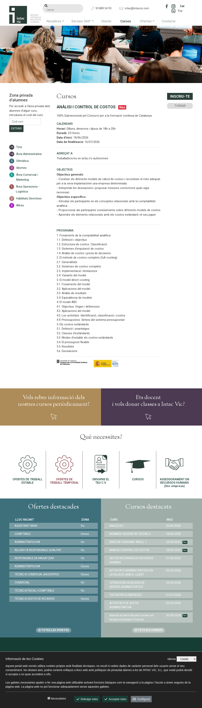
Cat (182, 6)
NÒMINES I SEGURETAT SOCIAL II (130, 533)
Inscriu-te (180, 96)
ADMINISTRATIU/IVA (28, 542)
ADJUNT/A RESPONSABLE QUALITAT (38, 550)
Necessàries (58, 698)
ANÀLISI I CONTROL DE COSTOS (130, 550)
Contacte (169, 21)
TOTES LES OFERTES (53, 630)
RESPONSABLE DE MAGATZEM (34, 558)
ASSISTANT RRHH (26, 525)
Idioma (171, 659)
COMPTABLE (23, 533)
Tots (19, 147)
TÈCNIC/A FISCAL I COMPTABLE (35, 590)
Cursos (125, 21)
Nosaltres (54, 21)
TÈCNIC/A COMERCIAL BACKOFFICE (37, 574)
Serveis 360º (81, 21)
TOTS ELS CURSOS (149, 630)
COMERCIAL (22, 582)
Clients (106, 21)
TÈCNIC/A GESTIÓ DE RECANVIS (35, 598)
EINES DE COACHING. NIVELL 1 (128, 542)
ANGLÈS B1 (117, 525)
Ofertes (146, 21)
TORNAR (180, 105)
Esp (180, 10)
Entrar (16, 128)
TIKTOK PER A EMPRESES (126, 595)
